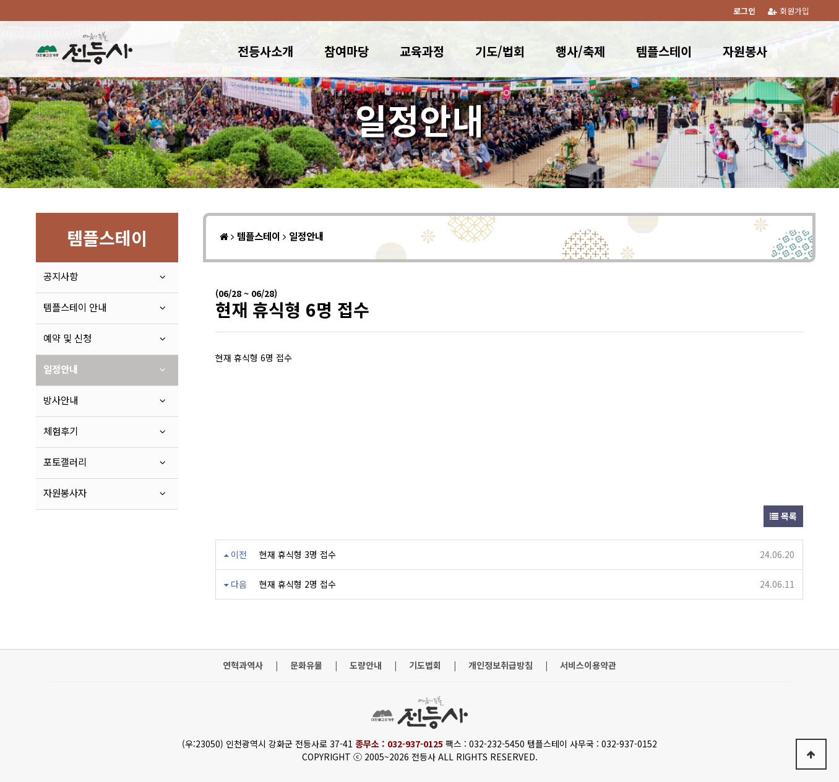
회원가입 (788, 11)
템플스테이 (664, 51)
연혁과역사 (243, 665)
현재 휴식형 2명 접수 (297, 584)
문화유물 (306, 665)
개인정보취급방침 (500, 665)
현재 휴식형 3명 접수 (297, 554)
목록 (783, 516)
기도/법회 (500, 51)
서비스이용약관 (588, 665)
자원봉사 (745, 51)
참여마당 (346, 51)
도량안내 (366, 665)
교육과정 (422, 51)
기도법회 (425, 665)
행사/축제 (580, 51)
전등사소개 (265, 51)
